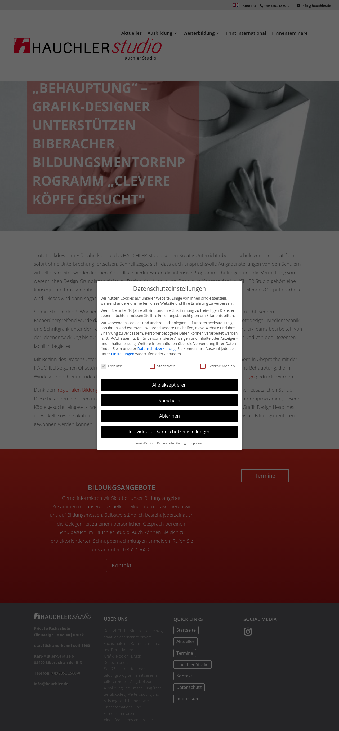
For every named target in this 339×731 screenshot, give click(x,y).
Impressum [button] (197, 442)
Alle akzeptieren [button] (169, 384)
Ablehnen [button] (169, 415)
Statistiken (162, 365)
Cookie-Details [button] (144, 442)
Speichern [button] (169, 399)
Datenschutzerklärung (156, 348)
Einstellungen (122, 353)
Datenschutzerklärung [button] (171, 442)
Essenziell (113, 365)
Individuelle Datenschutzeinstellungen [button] (169, 431)
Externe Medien (217, 365)
